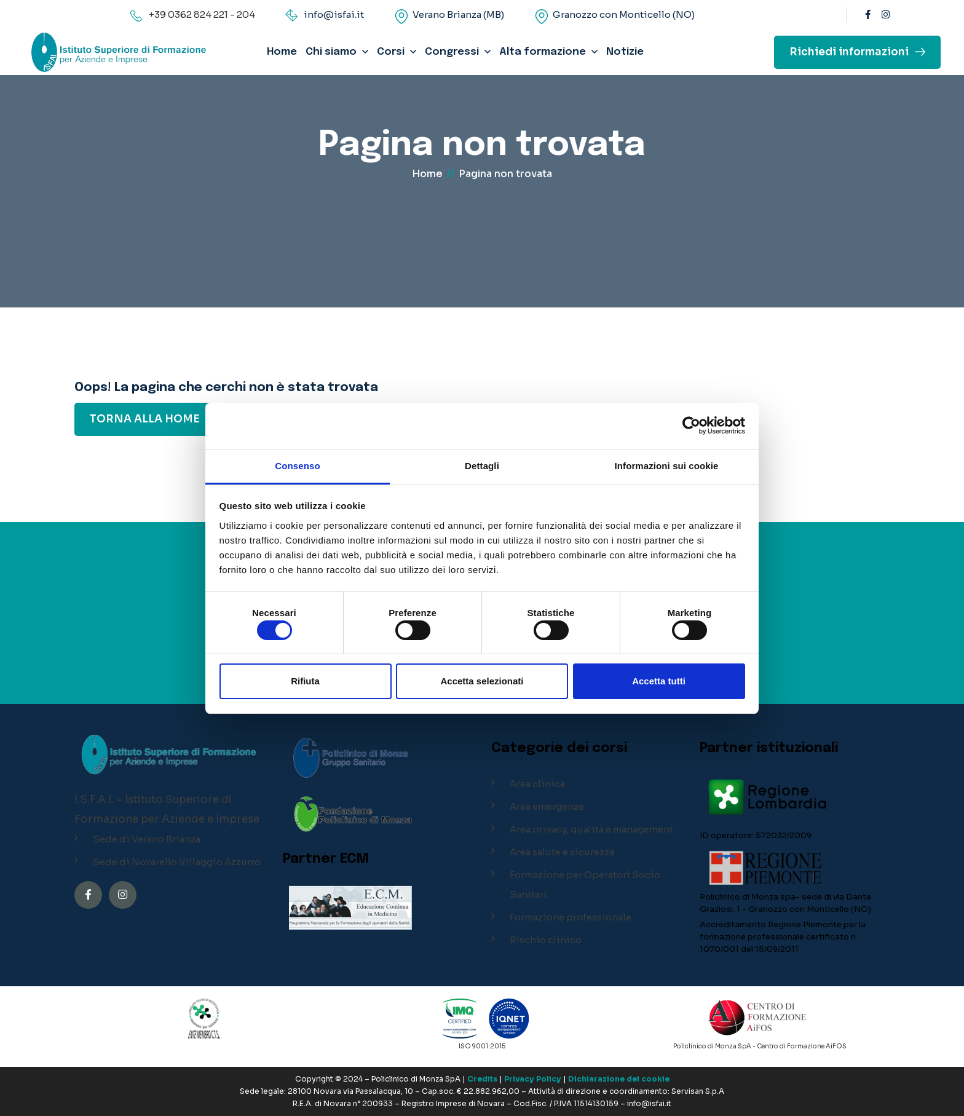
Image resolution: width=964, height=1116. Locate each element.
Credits (482, 1078)
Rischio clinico (546, 940)
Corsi (391, 52)
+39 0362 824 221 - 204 (202, 14)
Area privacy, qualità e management (591, 829)
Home (282, 52)
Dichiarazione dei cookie (619, 1078)
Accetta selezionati (481, 681)
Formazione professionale (570, 917)
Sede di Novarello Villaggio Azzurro (177, 862)
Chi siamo (331, 52)
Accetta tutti (658, 681)
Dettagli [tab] (482, 466)
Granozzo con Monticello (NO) (624, 14)
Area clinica (537, 784)
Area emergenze (547, 806)
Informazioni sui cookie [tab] (667, 466)
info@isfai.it (334, 14)
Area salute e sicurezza (562, 852)
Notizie (625, 52)
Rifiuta (305, 681)
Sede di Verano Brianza (146, 839)
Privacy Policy (532, 1078)
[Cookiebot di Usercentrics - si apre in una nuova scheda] (691, 425)
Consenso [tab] (297, 466)
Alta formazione (542, 52)
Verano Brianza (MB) (458, 14)
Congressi (452, 52)
